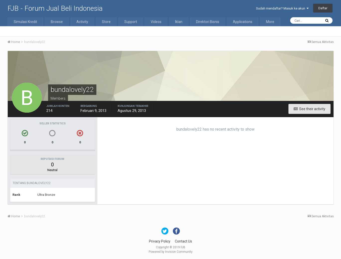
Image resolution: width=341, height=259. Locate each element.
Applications (242, 22)
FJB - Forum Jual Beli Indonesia (55, 8)
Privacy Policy (159, 241)
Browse (57, 22)
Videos (156, 22)
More (270, 22)
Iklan (178, 22)
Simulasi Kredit (25, 22)
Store (106, 22)
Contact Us (183, 241)
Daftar (322, 8)
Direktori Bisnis (207, 22)
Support (130, 22)
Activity (82, 22)
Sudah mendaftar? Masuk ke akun (282, 8)
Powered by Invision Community (171, 252)
